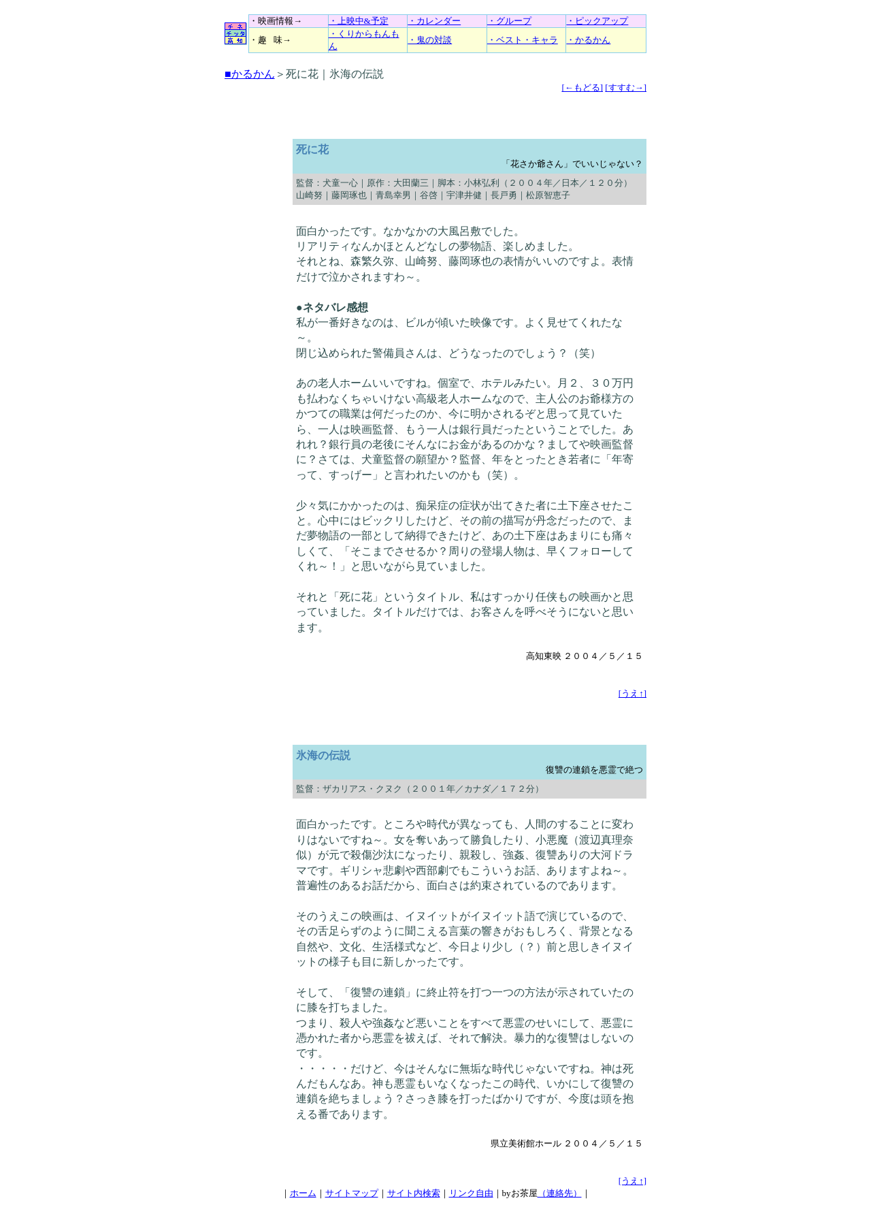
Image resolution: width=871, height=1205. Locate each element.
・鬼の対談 (430, 40)
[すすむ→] (625, 87)
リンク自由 (471, 1193)
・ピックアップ (597, 21)
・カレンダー (434, 21)
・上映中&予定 (359, 21)
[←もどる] (582, 87)
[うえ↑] (632, 693)
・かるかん (588, 40)
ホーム (303, 1193)
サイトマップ (351, 1193)
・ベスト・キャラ (522, 40)
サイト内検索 (413, 1193)
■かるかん (250, 74)
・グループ (509, 21)
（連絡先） (560, 1193)
